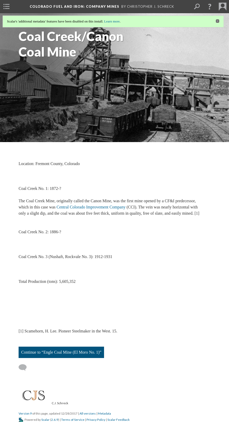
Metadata (104, 413)
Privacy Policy (95, 420)
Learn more (112, 21)
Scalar (45, 420)
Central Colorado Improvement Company (91, 207)
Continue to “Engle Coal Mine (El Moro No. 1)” (61, 352)
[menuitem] (6, 6)
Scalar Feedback (118, 420)
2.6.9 (54, 420)
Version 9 (25, 413)
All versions (88, 413)
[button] (209, 6)
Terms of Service (72, 420)
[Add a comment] (25, 367)
